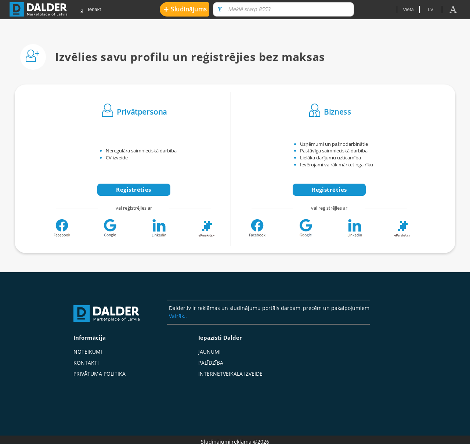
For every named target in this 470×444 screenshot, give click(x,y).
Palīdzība (210, 362)
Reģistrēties (133, 189)
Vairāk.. (178, 316)
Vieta (408, 9)
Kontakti (86, 362)
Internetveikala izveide (230, 373)
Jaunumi (209, 351)
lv (431, 9)
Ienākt (90, 10)
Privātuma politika (99, 373)
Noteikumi (87, 351)
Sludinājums (185, 9)
